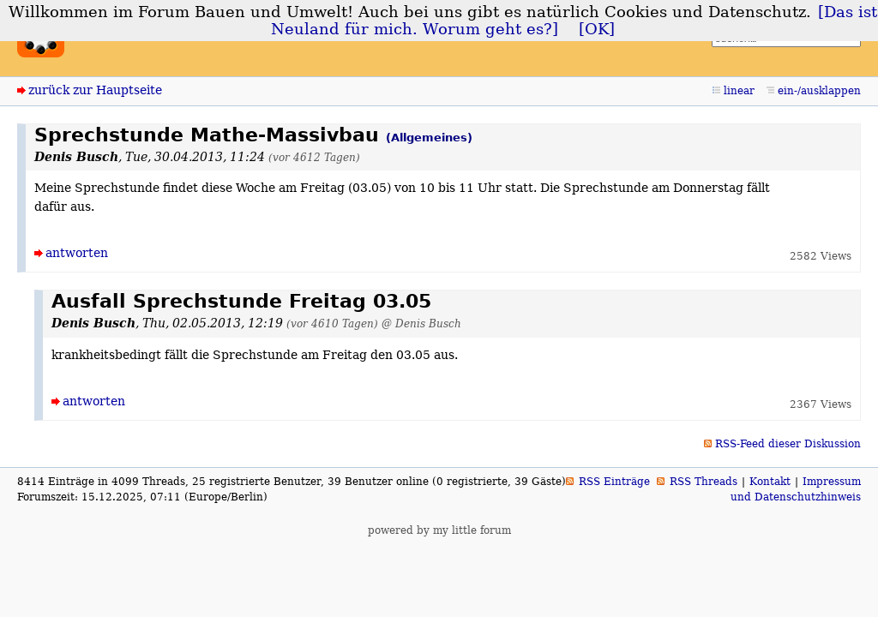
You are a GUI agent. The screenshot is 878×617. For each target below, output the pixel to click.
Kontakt (770, 482)
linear (739, 91)
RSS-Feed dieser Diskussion (788, 444)
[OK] (597, 29)
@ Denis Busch (421, 323)
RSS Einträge (614, 482)
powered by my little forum (439, 530)
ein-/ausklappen (819, 91)
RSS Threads (703, 482)
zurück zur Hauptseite (95, 90)
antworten (76, 253)
